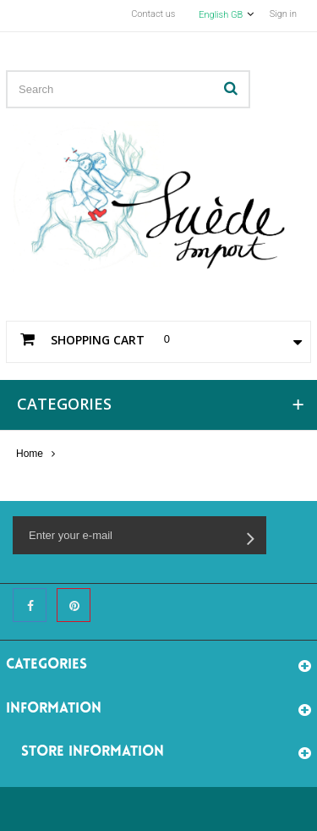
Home (29, 454)
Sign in (283, 13)
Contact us (153, 13)
